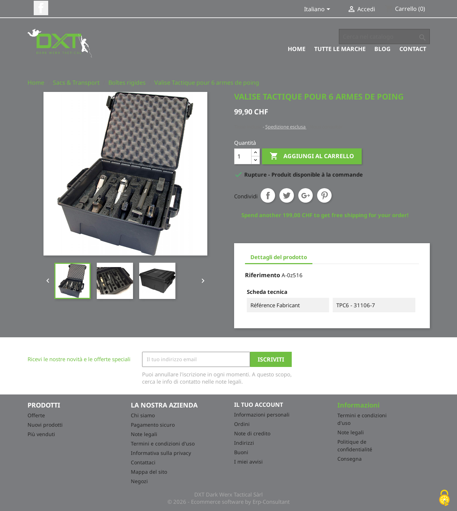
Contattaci (143, 462)
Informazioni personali (262, 414)
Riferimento (262, 275)
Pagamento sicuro (153, 424)
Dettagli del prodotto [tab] (278, 257)
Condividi (268, 195)
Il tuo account (258, 405)
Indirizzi (244, 442)
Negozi (139, 481)
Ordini (242, 424)
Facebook (41, 8)
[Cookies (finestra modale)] (444, 498)
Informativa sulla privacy (161, 452)
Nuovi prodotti (45, 424)
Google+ (305, 195)
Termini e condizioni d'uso (163, 443)
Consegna (349, 458)
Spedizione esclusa (286, 126)
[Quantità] (243, 156)
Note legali (144, 434)
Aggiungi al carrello (312, 156)
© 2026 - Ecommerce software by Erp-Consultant (228, 501)
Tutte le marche (340, 49)
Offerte (36, 415)
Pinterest (324, 195)
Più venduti (41, 434)
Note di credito (252, 433)
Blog (382, 49)
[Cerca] (384, 36)
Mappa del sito (149, 471)
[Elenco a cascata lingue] (318, 9)
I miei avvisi (248, 461)
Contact (412, 49)
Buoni (241, 452)
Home (297, 49)
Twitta (286, 195)
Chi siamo (143, 415)
